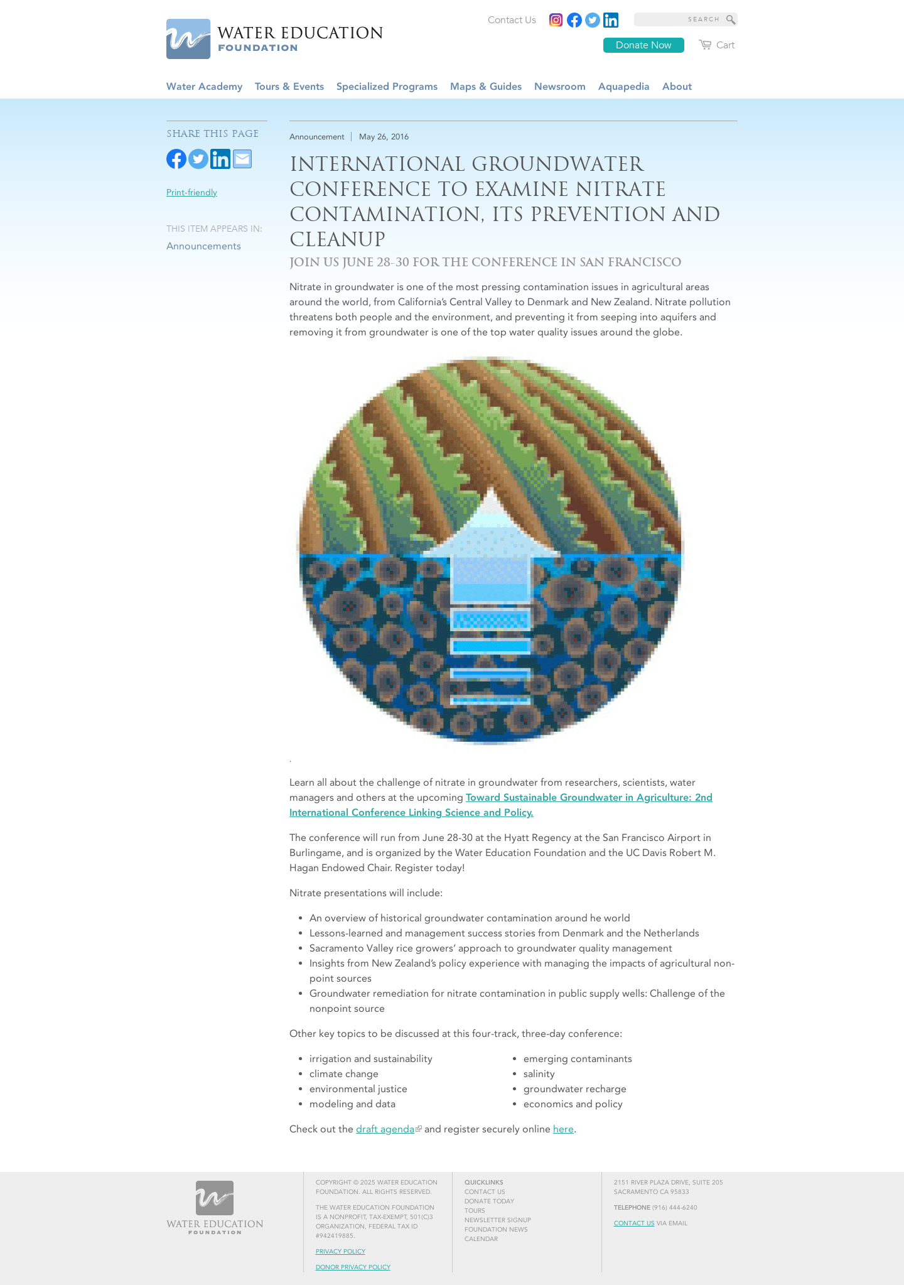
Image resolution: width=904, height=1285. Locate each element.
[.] (513, 557)
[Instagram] (556, 20)
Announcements (203, 246)
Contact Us (634, 1223)
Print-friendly (191, 192)
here (563, 1129)
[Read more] (610, 20)
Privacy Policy (340, 1251)
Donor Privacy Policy (353, 1267)
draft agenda (385, 1129)
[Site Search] (731, 19)
